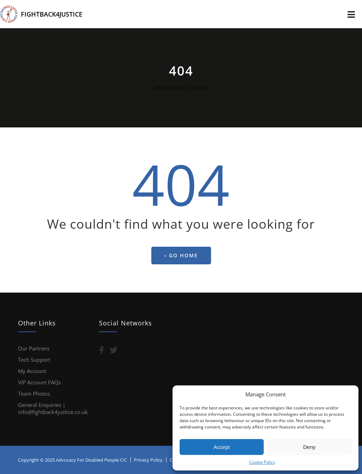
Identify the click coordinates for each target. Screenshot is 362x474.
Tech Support (34, 359)
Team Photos (34, 393)
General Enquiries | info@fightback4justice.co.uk (53, 408)
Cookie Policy (262, 462)
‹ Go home (181, 255)
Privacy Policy (148, 460)
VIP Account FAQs (39, 382)
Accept (222, 447)
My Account (32, 370)
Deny (309, 447)
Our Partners (33, 348)
